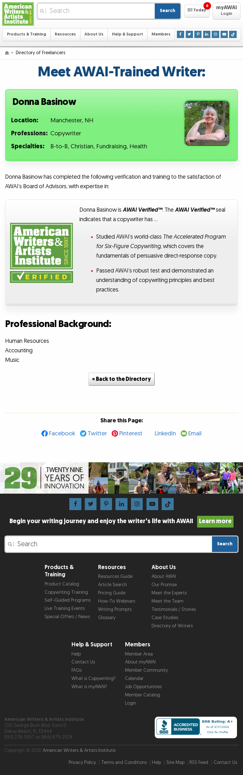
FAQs (77, 670)
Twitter (97, 434)
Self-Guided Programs (67, 600)
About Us (93, 34)
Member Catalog (142, 695)
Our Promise (164, 585)
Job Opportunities (143, 687)
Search (167, 11)
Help (76, 654)
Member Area (139, 654)
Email (195, 434)
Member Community (146, 670)
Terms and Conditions (124, 762)
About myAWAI (140, 662)
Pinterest (130, 434)
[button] (196, 11)
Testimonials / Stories (174, 609)
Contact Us (83, 662)
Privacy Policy (82, 762)
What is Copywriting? (93, 679)
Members (161, 34)
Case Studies (165, 618)
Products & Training (26, 34)
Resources (65, 34)
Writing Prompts (115, 609)
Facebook (62, 434)
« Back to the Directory (121, 379)
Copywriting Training (66, 592)
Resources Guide (115, 576)
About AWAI (164, 576)
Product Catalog (62, 584)
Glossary (106, 618)
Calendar (134, 679)
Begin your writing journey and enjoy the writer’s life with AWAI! (121, 521)
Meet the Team (168, 601)
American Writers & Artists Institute (79, 750)
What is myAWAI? (89, 687)
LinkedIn (165, 434)
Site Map (175, 762)
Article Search (112, 585)
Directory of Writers (172, 626)
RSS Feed (199, 762)
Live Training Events (65, 608)
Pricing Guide (111, 593)
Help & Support (127, 34)
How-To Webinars (116, 601)
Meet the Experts (169, 593)
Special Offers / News (67, 617)
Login (130, 703)
